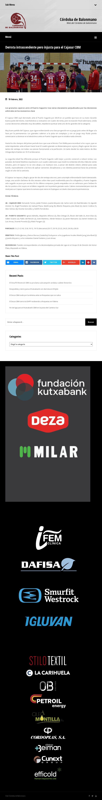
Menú (8, 37)
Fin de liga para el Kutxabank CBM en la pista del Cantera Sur (33, 307)
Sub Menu (10, 4)
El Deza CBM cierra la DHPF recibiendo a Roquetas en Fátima (33, 301)
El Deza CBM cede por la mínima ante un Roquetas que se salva (35, 295)
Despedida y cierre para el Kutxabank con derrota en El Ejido (33, 289)
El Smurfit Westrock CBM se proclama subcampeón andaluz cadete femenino (40, 283)
